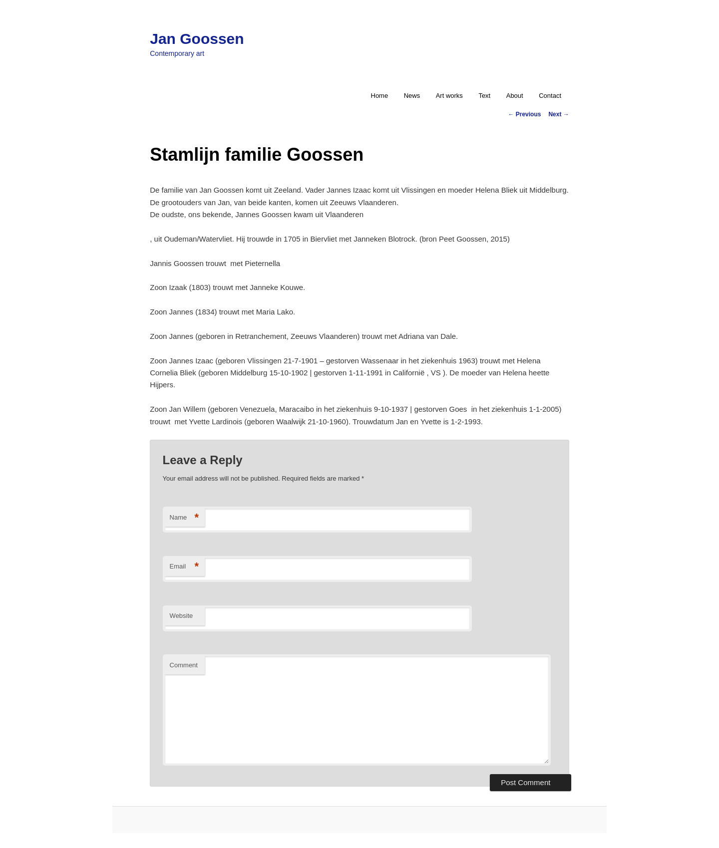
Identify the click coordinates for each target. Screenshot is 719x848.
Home (379, 95)
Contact (550, 95)
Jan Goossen (197, 38)
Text (484, 95)
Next (558, 114)
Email (184, 567)
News (412, 95)
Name (184, 518)
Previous (524, 114)
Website (181, 615)
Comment (184, 665)
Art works (449, 95)
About (514, 95)
